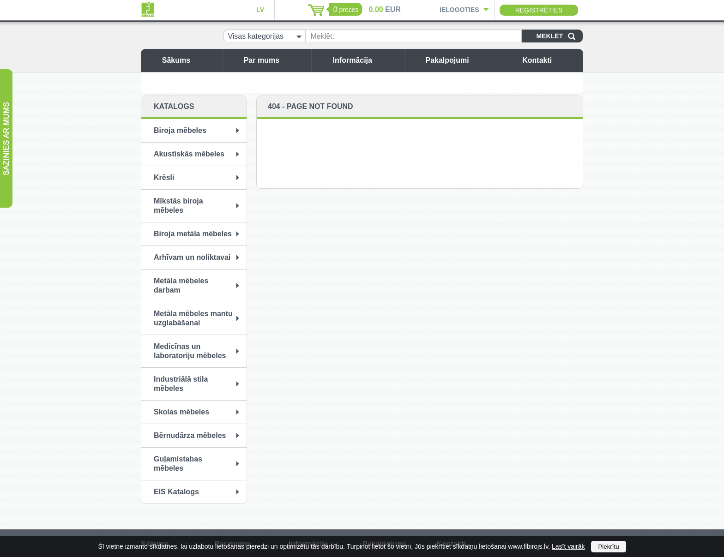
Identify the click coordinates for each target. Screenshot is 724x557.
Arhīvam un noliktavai (192, 257)
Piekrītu (608, 546)
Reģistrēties (539, 10)
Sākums (189, 60)
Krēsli (164, 177)
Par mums (275, 60)
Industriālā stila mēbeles (181, 383)
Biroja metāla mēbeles (193, 234)
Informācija (366, 60)
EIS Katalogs (176, 492)
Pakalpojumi (460, 60)
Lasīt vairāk (568, 546)
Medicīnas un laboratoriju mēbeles (190, 350)
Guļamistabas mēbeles (178, 463)
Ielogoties (459, 9)
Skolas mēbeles (181, 412)
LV (260, 9)
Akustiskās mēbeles (189, 154)
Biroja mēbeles (180, 130)
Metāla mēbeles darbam (181, 285)
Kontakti (550, 60)
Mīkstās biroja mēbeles (178, 205)
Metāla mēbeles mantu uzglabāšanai (193, 318)
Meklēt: (322, 36)
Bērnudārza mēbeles (190, 435)
